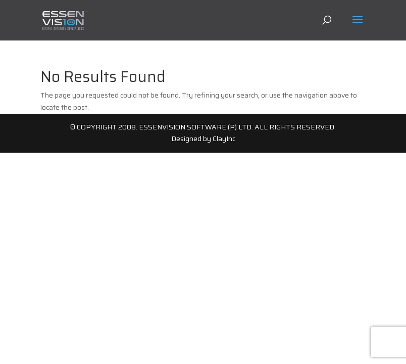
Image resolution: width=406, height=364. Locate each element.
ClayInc (224, 138)
